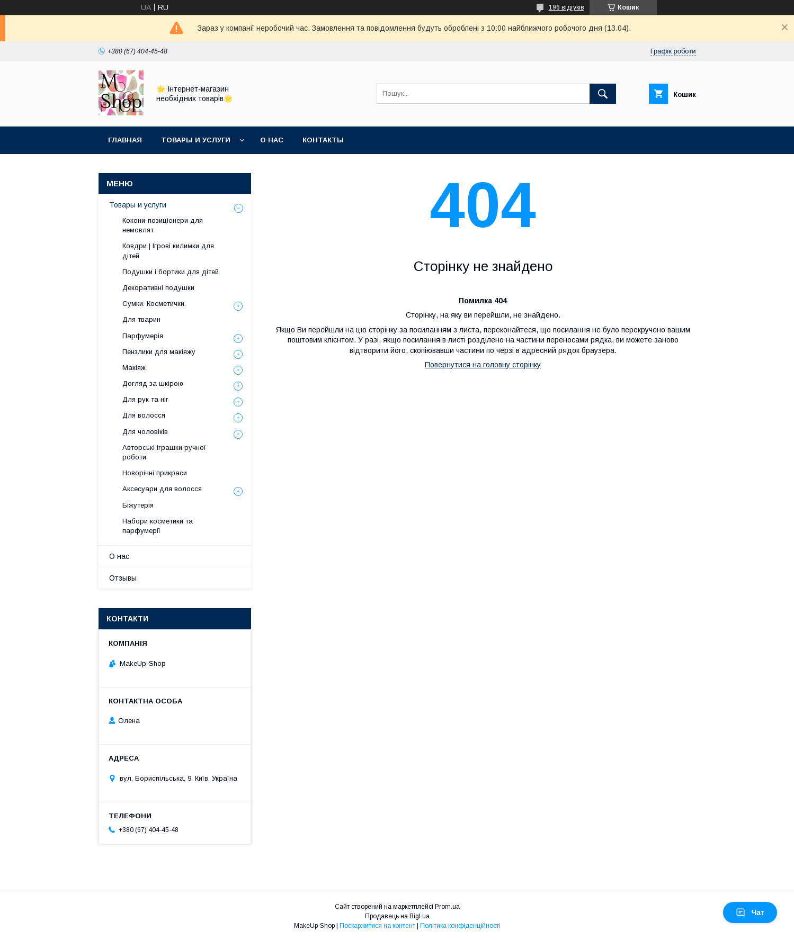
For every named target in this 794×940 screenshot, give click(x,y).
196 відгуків (566, 7)
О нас (271, 140)
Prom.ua (447, 906)
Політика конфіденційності (460, 925)
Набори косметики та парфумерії (157, 526)
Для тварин (141, 319)
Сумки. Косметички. (154, 304)
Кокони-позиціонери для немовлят (162, 225)
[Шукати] (603, 94)
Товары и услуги (195, 140)
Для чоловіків (145, 432)
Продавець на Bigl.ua (397, 916)
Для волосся (143, 415)
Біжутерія (138, 505)
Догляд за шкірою (152, 383)
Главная (125, 140)
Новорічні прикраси (154, 473)
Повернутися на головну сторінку (483, 364)
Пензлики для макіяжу (158, 352)
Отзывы (123, 578)
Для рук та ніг (145, 399)
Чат (750, 912)
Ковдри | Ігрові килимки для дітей (168, 250)
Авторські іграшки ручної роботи (164, 452)
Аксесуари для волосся (162, 489)
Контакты (323, 140)
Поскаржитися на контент (377, 925)
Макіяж (134, 368)
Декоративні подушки (158, 288)
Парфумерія (142, 336)
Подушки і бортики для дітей (170, 272)
